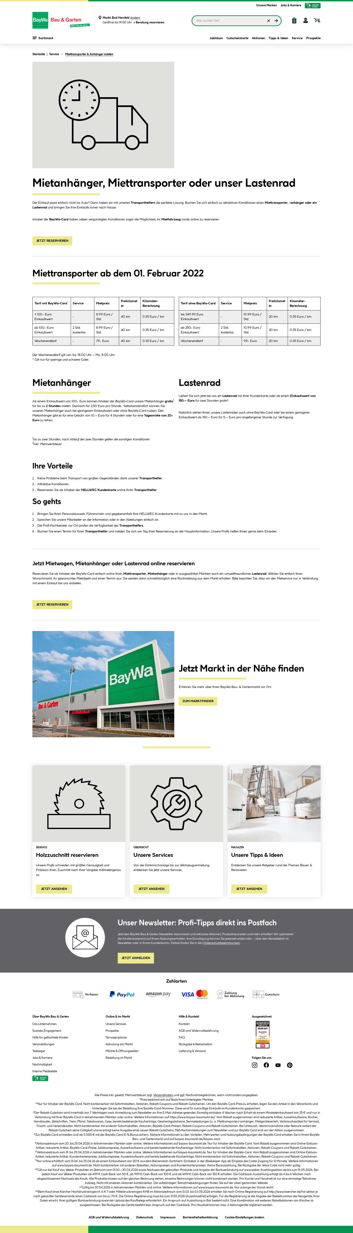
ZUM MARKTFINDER (198, 701)
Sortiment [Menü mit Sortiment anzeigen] (43, 38)
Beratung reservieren (148, 22)
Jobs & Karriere (291, 5)
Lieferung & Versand (192, 1051)
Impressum (168, 1217)
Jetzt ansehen (54, 889)
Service (297, 38)
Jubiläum (216, 38)
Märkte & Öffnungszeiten (122, 1051)
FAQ (182, 1037)
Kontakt (184, 1024)
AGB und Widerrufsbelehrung (199, 1030)
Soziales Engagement (46, 1030)
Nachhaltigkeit (42, 1064)
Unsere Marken (266, 5)
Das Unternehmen (44, 1024)
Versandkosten (163, 1095)
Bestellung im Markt (119, 1058)
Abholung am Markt (119, 1044)
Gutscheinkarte (237, 38)
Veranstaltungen (43, 1044)
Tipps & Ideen (278, 38)
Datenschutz (144, 1217)
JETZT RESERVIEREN (52, 240)
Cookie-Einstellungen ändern (244, 1217)
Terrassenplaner (116, 1037)
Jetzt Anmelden (136, 958)
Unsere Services (116, 1024)
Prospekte (313, 38)
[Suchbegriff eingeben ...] (237, 20)
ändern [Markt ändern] (135, 17)
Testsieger (38, 1051)
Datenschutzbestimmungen (222, 943)
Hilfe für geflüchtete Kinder (50, 1037)
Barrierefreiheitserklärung (200, 1217)
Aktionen (258, 38)
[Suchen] (276, 20)
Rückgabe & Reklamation (195, 1044)
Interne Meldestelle (44, 1071)
